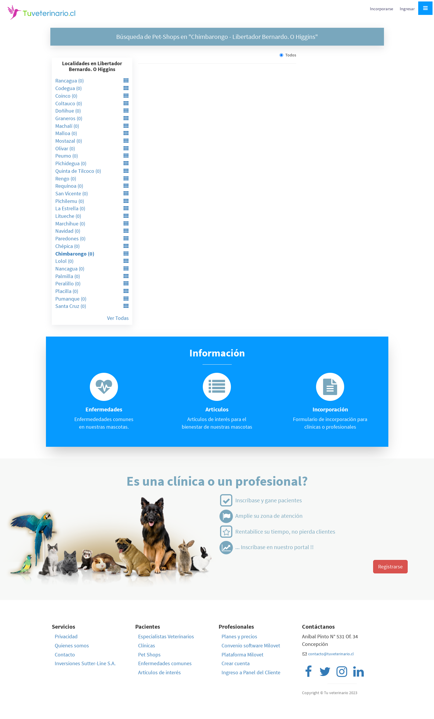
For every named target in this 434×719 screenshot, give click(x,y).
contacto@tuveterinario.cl (331, 653)
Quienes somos (72, 645)
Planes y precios (239, 636)
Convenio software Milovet (251, 645)
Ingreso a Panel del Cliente (251, 672)
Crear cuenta (236, 663)
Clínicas (146, 645)
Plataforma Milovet (242, 654)
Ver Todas (118, 318)
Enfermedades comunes (165, 663)
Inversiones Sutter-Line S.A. (85, 663)
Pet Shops (149, 654)
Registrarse (390, 566)
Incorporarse (382, 8)
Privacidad (66, 636)
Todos (287, 55)
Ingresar (407, 8)
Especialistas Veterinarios (166, 636)
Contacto (65, 654)
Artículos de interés (159, 672)
